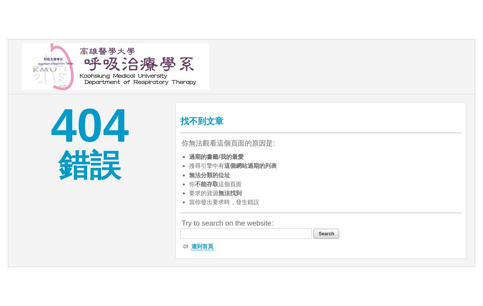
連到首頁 (202, 246)
